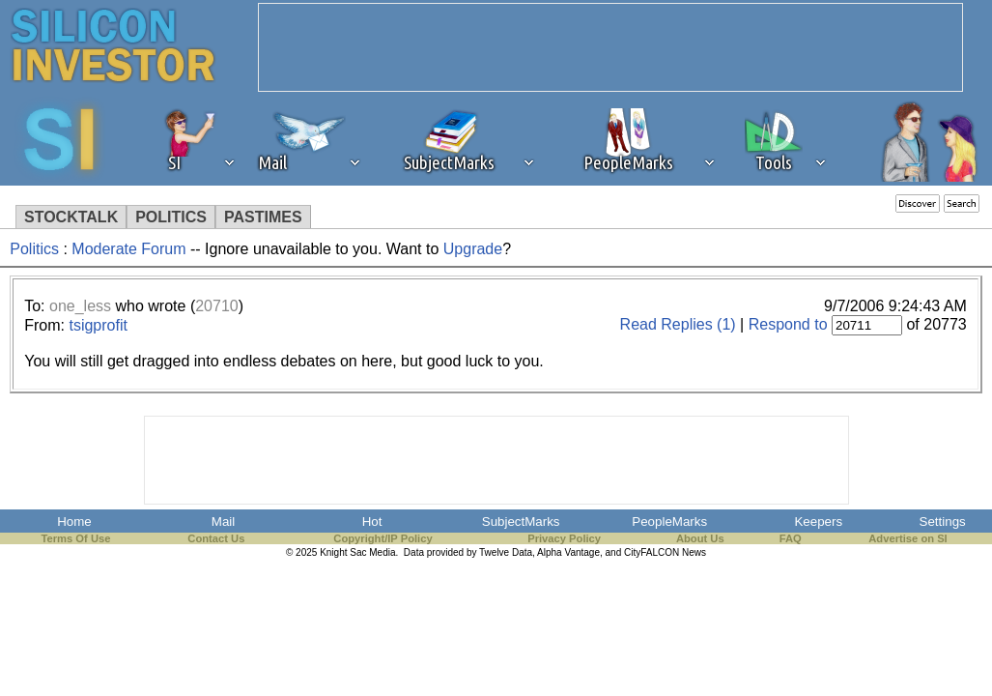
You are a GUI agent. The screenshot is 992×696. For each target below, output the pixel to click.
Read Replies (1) (678, 324)
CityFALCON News (665, 552)
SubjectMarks (521, 521)
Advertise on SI (907, 538)
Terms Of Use (75, 538)
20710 (217, 306)
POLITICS (171, 217)
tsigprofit (98, 325)
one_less (80, 306)
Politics (34, 249)
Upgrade (472, 249)
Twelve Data (505, 552)
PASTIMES (263, 217)
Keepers (818, 521)
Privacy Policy (564, 538)
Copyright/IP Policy (382, 538)
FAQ (790, 538)
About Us (700, 538)
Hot (372, 521)
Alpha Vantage (568, 552)
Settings (943, 521)
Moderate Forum (128, 249)
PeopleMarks (669, 521)
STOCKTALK (71, 217)
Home (74, 521)
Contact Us (215, 538)
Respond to (788, 324)
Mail (223, 521)
